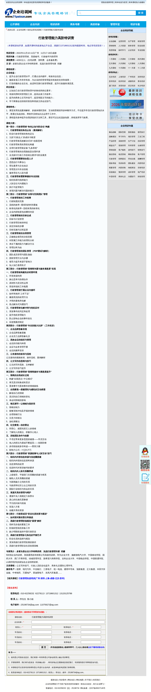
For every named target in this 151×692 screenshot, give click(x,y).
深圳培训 (141, 77)
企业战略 (112, 41)
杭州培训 (122, 81)
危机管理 (17, 315)
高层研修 (112, 50)
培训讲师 (55, 24)
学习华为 (122, 137)
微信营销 (112, 154)
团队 (40, 194)
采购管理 (122, 141)
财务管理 (131, 46)
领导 (20, 237)
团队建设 (131, 163)
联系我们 (96, 680)
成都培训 (131, 81)
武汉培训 (131, 86)
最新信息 (54, 680)
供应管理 (141, 141)
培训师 (52, 555)
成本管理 (131, 172)
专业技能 (141, 50)
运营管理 (122, 41)
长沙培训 (141, 86)
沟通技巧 (131, 177)
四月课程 (141, 59)
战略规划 (112, 137)
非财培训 (141, 168)
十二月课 (141, 68)
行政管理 (112, 159)
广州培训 (131, 77)
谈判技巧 (131, 150)
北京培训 (112, 77)
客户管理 (141, 154)
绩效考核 (112, 163)
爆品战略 (112, 132)
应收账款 (112, 172)
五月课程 (112, 63)
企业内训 (35, 24)
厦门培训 (112, 86)
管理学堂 (115, 24)
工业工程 (141, 137)
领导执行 (141, 132)
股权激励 (131, 132)
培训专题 (135, 24)
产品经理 (112, 141)
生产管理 (131, 41)
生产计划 (131, 141)
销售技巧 (141, 150)
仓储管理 (141, 145)
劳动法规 (131, 159)
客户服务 (122, 150)
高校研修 (95, 24)
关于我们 (88, 680)
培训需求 (62, 680)
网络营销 (131, 154)
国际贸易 (122, 132)
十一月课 (131, 68)
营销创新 (112, 150)
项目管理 (131, 137)
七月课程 (131, 63)
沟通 (26, 173)
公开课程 (14, 24)
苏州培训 (112, 81)
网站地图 (79, 680)
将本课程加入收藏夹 (137, 2)
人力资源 (122, 46)
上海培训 (122, 77)
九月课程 (112, 68)
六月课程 (122, 63)
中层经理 (112, 177)
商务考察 (75, 24)
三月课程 (131, 59)
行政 (19, 56)
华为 (59, 555)
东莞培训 (122, 86)
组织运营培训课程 (34, 30)
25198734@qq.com (30, 605)
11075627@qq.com (49, 605)
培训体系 (122, 163)
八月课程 (141, 63)
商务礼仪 (122, 177)
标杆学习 (122, 50)
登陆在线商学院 (107, 2)
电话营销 (122, 154)
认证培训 (131, 50)
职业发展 (141, 46)
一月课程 (112, 59)
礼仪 (28, 336)
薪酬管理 (141, 159)
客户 (12, 569)
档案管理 (112, 168)
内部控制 (122, 168)
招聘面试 (122, 159)
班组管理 (141, 177)
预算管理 (122, 172)
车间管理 (131, 145)
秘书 (37, 56)
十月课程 (122, 68)
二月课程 (122, 59)
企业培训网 (21, 30)
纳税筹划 (131, 168)
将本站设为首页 (121, 2)
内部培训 (141, 163)
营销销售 (112, 46)
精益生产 (112, 145)
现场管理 (122, 145)
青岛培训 (141, 81)
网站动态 (71, 680)
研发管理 (141, 41)
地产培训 (141, 172)
